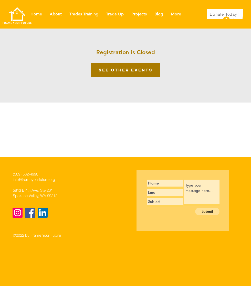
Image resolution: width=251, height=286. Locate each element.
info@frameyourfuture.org (34, 179)
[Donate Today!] (225, 14)
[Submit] (207, 211)
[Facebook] (30, 213)
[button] (246, 14)
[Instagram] (18, 213)
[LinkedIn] (43, 213)
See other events (126, 69)
